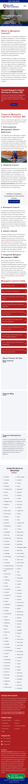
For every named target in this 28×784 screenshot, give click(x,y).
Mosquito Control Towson (16, 25)
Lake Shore (19, 504)
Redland (19, 608)
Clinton (6, 583)
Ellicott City (7, 632)
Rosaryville (19, 621)
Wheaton (19, 682)
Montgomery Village (21, 547)
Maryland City (20, 532)
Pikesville (19, 596)
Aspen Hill (6, 498)
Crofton (6, 601)
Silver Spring (20, 642)
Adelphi (6, 483)
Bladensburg (7, 526)
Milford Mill (19, 541)
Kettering (19, 495)
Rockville (19, 617)
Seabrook (19, 633)
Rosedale (19, 624)
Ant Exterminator (6, 726)
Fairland (6, 638)
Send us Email (6, 741)
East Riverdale (7, 613)
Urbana (18, 666)
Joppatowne (20, 489)
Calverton (6, 550)
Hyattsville (19, 480)
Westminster (20, 676)
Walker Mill (19, 673)
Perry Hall (19, 593)
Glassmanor (7, 665)
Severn (18, 636)
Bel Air (5, 507)
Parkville (19, 584)
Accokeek (6, 480)
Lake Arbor (19, 501)
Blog (3, 731)
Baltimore (6, 504)
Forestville (6, 644)
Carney (6, 559)
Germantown (7, 662)
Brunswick (6, 541)
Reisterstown (20, 611)
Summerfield (20, 651)
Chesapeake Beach (9, 565)
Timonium (19, 657)
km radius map (14, 413)
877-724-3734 (17, 776)
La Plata (19, 498)
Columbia (6, 598)
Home (2, 25)
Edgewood (6, 619)
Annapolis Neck (8, 489)
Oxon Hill (19, 581)
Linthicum (19, 526)
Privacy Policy (5, 728)
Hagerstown (7, 681)
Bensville (6, 520)
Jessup (18, 486)
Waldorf (19, 670)
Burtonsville (7, 544)
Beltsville (6, 516)
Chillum (6, 577)
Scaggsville (19, 630)
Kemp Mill (19, 492)
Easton (6, 616)
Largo (18, 516)
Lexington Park (20, 523)
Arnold (5, 495)
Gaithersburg (7, 659)
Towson (7, 25)
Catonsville (7, 562)
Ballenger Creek (8, 501)
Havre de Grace (8, 687)
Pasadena (19, 590)
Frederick (6, 653)
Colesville (6, 592)
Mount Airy (19, 550)
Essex (5, 635)
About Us (17, 723)
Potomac (19, 599)
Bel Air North (7, 510)
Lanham (19, 513)
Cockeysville (7, 589)
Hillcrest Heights (21, 477)
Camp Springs (7, 556)
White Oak (19, 685)
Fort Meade (7, 647)
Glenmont (6, 672)
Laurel (18, 520)
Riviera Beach (20, 614)
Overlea (19, 575)
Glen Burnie (7, 668)
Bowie (5, 529)
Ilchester (19, 483)
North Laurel (20, 559)
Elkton (5, 629)
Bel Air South (7, 513)
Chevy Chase (7, 574)
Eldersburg (6, 623)
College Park (7, 595)
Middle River (20, 538)
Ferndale (6, 641)
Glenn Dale (7, 675)
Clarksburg (6, 580)
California (6, 547)
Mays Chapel (20, 535)
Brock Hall (6, 535)
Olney (18, 572)
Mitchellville (19, 544)
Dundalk (6, 610)
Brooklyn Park (7, 538)
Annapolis (6, 486)
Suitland (19, 648)
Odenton (19, 568)
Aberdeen (6, 477)
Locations (17, 728)
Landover (19, 507)
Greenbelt (6, 678)
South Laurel (20, 645)
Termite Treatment (6, 720)
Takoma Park (20, 654)
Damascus (6, 607)
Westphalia (19, 679)
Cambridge (7, 553)
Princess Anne (20, 602)
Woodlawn (19, 688)
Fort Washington (8, 650)
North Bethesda (21, 556)
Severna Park (20, 639)
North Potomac (20, 562)
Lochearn (19, 529)
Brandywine (7, 532)
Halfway (6, 684)
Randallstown (20, 605)
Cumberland (7, 604)
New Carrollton (20, 553)
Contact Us (14, 104)
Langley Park (20, 510)
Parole (18, 587)
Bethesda (6, 523)
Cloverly (6, 586)
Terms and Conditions (20, 726)
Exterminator (5, 723)
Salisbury (19, 627)
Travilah (19, 663)
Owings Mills (20, 578)
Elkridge (6, 626)
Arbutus (6, 492)
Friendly (6, 656)
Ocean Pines (20, 565)
